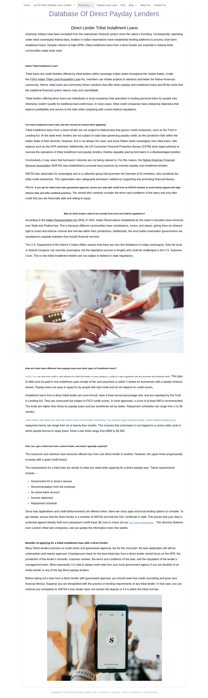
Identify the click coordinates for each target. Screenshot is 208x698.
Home (27, 5)
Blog (133, 5)
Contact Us (160, 5)
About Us (145, 5)
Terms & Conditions (131, 692)
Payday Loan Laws (107, 5)
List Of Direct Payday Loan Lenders (54, 5)
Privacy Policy (150, 692)
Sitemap (116, 692)
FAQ (123, 5)
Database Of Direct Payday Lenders (104, 13)
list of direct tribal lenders (141, 522)
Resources (85, 5)
